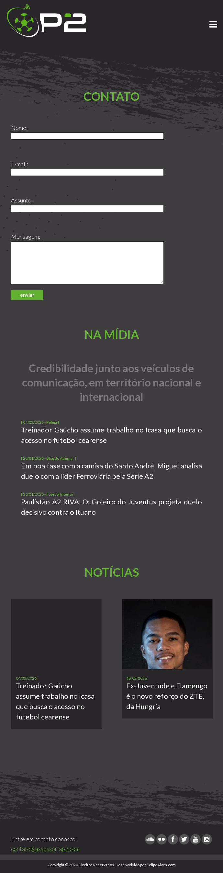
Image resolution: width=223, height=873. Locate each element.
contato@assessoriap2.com (45, 848)
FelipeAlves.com (161, 864)
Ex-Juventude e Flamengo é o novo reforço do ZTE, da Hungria (166, 696)
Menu (213, 21)
